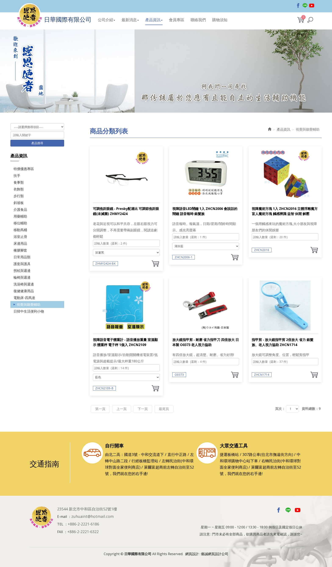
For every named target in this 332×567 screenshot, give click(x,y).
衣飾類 (19, 189)
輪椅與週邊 (22, 277)
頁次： (280, 408)
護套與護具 (22, 263)
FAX (60, 531)
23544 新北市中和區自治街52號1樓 (87, 508)
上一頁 (121, 408)
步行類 (19, 196)
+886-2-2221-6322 (83, 531)
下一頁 (143, 408)
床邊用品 (20, 243)
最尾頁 (164, 408)
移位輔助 (20, 223)
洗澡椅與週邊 (24, 284)
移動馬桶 (20, 230)
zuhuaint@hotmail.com (92, 516)
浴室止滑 (20, 236)
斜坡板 (19, 202)
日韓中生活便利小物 (29, 311)
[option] (166, 75)
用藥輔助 (20, 216)
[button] (310, 20)
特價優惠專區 (24, 168)
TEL (60, 524)
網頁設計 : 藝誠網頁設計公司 (206, 554)
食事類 (19, 182)
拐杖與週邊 (22, 270)
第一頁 (100, 408)
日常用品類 (22, 257)
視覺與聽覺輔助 (28, 304)
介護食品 (20, 209)
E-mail (62, 516)
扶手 (17, 175)
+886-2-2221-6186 (83, 523)
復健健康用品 (24, 291)
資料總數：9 (311, 408)
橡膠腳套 (20, 250)
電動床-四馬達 (24, 297)
